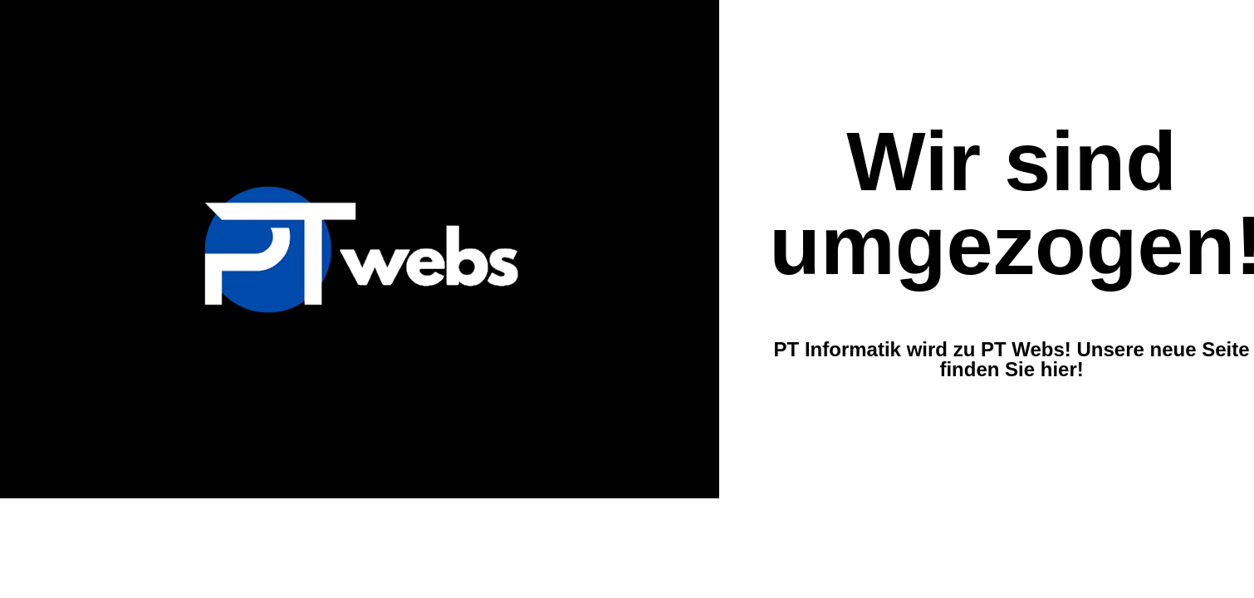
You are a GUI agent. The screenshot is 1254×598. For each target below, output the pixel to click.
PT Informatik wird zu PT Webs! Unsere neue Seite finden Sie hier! (1012, 359)
